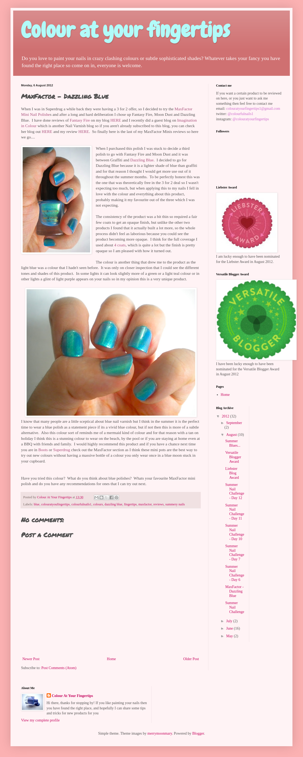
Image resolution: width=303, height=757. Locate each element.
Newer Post (31, 659)
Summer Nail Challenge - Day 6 (234, 573)
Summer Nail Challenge (234, 607)
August (232, 435)
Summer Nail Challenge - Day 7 (234, 552)
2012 (226, 416)
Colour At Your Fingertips (72, 696)
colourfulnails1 (81, 504)
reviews (158, 504)
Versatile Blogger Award (233, 457)
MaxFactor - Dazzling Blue (234, 591)
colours (98, 504)
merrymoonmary (160, 733)
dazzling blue (114, 504)
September (234, 423)
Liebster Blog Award (232, 473)
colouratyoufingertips (55, 504)
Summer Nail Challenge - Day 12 (234, 491)
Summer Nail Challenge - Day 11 (234, 511)
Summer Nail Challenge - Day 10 (234, 532)
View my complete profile (40, 720)
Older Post (191, 659)
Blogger (198, 733)
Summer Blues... (232, 443)
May (230, 636)
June (230, 628)
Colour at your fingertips (125, 30)
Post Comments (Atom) (58, 668)
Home (111, 659)
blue (37, 504)
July (229, 621)
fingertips (130, 504)
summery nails (175, 504)
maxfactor (145, 504)
